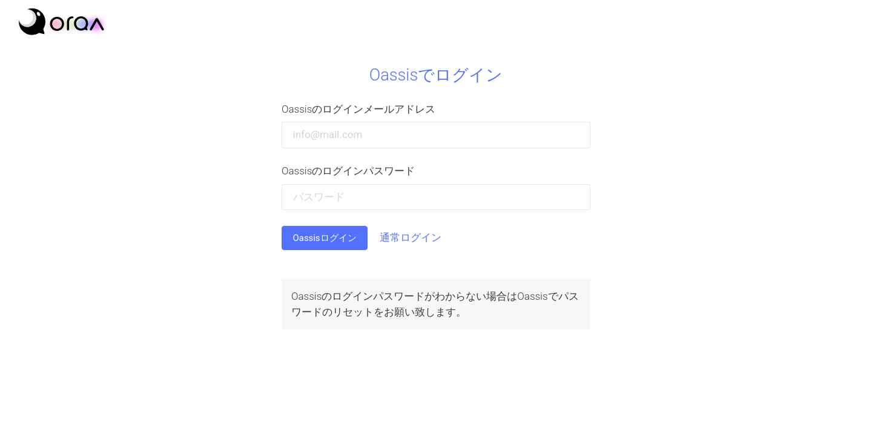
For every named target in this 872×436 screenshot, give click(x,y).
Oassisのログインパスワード (348, 171)
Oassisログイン (325, 238)
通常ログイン (410, 237)
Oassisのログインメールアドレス (358, 109)
